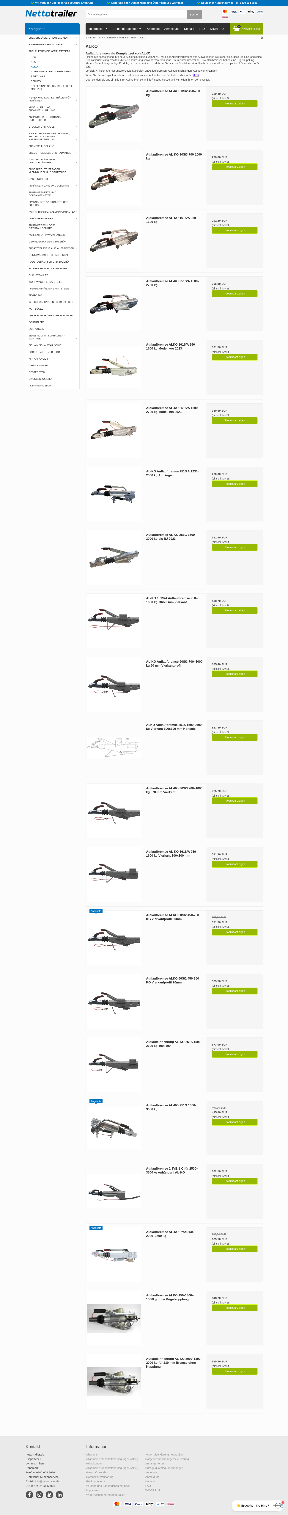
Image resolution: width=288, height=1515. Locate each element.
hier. (88, 66)
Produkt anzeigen (235, 103)
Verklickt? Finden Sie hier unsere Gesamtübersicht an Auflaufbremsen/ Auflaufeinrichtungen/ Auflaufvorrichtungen (151, 70)
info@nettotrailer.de (158, 79)
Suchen (194, 14)
